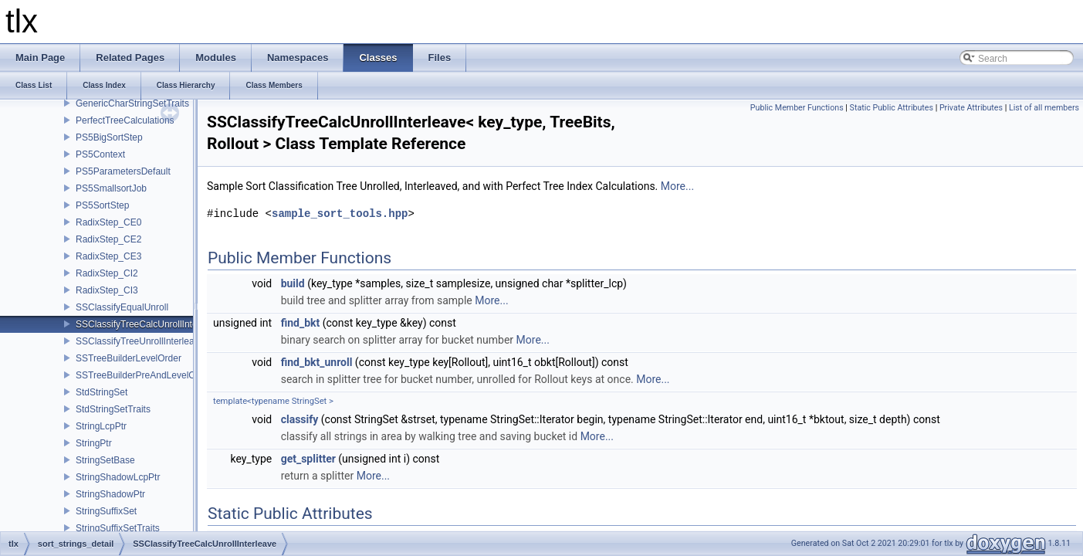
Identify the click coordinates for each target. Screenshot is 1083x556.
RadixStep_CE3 (108, 256)
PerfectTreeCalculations (125, 120)
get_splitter (308, 459)
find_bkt (300, 323)
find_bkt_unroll (317, 362)
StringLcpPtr (101, 426)
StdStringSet (101, 392)
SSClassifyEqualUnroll (122, 307)
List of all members (1044, 108)
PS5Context (100, 154)
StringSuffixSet (106, 511)
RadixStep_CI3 (107, 290)
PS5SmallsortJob (111, 188)
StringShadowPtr (110, 494)
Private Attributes (971, 108)
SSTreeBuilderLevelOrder (128, 358)
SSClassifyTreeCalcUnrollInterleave (149, 324)
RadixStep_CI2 (107, 273)
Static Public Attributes (891, 108)
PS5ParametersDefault (123, 171)
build (293, 283)
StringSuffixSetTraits (118, 528)
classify (300, 419)
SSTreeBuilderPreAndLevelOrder (144, 375)
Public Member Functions (797, 108)
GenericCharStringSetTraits (132, 103)
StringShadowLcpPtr (118, 477)
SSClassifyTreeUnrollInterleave (140, 341)
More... (677, 186)
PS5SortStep (102, 205)
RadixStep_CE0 (108, 222)
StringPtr (94, 443)
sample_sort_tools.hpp (340, 213)
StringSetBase (105, 460)
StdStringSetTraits (113, 409)
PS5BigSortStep (109, 137)
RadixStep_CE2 (108, 239)
